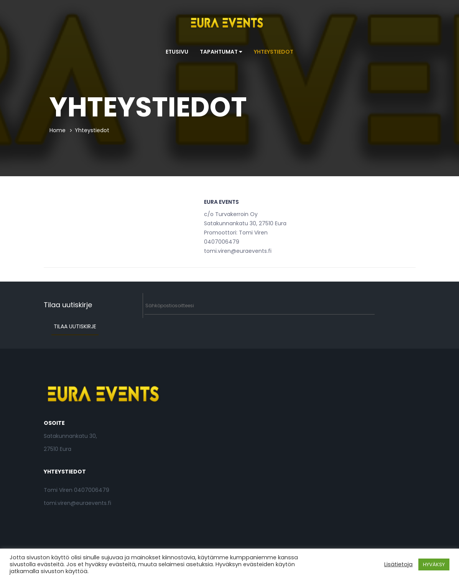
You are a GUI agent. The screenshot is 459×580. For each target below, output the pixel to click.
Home (57, 130)
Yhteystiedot (273, 52)
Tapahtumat (221, 52)
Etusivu (177, 52)
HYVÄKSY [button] (434, 564)
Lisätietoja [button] (398, 564)
